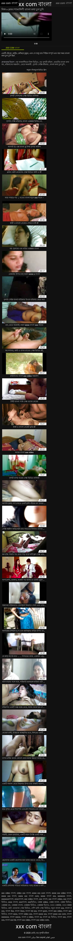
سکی (33, 937)
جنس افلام (50, 937)
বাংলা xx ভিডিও (49, 917)
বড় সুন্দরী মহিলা (46, 62)
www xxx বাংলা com (28, 896)
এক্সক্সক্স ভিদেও (43, 905)
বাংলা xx (38, 917)
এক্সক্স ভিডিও (65, 902)
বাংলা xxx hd (10, 920)
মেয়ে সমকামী (26, 64)
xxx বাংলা (43, 899)
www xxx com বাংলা (41, 893)
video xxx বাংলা (24, 893)
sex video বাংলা (8, 893)
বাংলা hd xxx (31, 911)
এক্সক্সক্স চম (5, 905)
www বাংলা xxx (48, 896)
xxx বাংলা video (55, 899)
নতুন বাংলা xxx (57, 908)
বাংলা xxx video (23, 920)
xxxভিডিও (32, 902)
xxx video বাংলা (31, 899)
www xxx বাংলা (8, 896)
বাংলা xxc (62, 917)
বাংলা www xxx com (57, 914)
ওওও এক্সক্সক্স (55, 905)
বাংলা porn (42, 911)
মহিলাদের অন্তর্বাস (12, 64)
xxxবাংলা (23, 902)
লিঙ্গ (3, 9)
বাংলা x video (27, 917)
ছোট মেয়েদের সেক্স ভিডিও (19, 908)
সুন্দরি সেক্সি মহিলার (41, 64)
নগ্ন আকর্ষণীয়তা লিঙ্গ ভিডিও (27, 62)
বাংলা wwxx (15, 917)
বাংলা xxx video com (40, 920)
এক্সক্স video (43, 902)
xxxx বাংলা (13, 902)
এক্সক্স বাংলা (54, 902)
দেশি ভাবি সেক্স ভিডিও (40, 908)
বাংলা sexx (12, 914)
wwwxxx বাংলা (64, 896)
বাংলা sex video (55, 911)
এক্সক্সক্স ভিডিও (30, 905)
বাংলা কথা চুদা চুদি (57, 64)
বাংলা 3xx (10, 911)
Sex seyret (40, 937)
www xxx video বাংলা (61, 893)
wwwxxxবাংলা (7, 899)
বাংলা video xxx (25, 914)
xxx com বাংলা (24, 937)
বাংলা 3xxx (19, 911)
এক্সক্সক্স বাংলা (17, 905)
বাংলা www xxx (40, 914)
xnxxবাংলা (19, 899)
